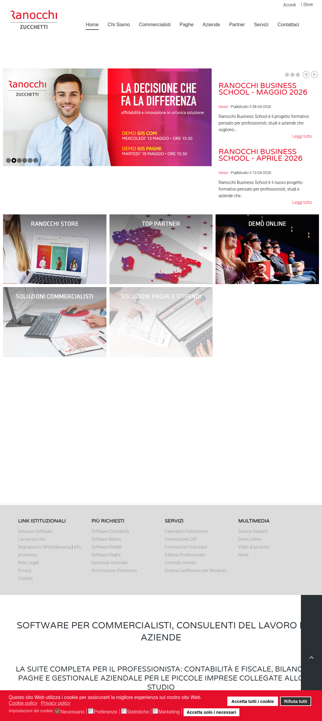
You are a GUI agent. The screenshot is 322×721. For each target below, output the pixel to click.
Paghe (187, 24)
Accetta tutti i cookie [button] (253, 701)
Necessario (72, 712)
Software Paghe (106, 554)
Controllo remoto (180, 562)
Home (92, 24)
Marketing (168, 712)
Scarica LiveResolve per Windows (196, 570)
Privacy (24, 570)
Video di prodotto (254, 547)
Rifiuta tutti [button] (295, 701)
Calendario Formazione (186, 531)
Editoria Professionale (185, 554)
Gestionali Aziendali (109, 562)
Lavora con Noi (32, 539)
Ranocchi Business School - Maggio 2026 (263, 89)
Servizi (261, 24)
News (223, 106)
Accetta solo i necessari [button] (211, 712)
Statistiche (138, 712)
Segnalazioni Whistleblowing (44, 547)
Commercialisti (155, 24)
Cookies (25, 578)
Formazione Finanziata (186, 547)
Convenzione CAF (181, 539)
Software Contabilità (110, 531)
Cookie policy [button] (23, 703)
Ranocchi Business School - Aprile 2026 (260, 155)
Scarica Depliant (253, 531)
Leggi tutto (302, 136)
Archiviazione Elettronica (114, 570)
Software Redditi (106, 547)
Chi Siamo (119, 24)
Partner (237, 24)
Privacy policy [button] (56, 703)
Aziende (211, 24)
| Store (307, 4)
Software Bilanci (106, 539)
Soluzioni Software (35, 531)
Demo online (249, 539)
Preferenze (105, 712)
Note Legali (28, 562)
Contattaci (288, 24)
